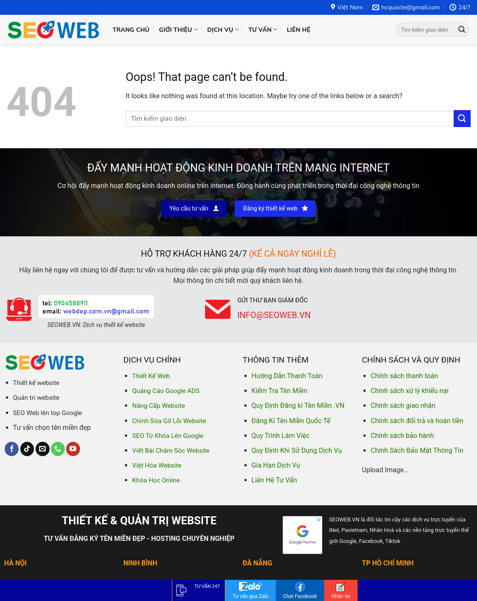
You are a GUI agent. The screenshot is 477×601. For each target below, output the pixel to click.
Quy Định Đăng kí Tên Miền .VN (298, 406)
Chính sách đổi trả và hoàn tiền (417, 421)
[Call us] (58, 449)
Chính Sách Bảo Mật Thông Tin (417, 450)
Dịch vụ (223, 29)
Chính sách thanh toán (404, 376)
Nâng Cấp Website (158, 406)
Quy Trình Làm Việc (281, 436)
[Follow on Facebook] (12, 449)
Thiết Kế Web (151, 376)
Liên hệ (299, 29)
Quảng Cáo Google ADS (166, 391)
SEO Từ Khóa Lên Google (167, 436)
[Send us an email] (43, 449)
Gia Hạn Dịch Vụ (276, 465)
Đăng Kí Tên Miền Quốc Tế (291, 421)
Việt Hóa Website (156, 465)
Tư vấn (262, 29)
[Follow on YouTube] (73, 449)
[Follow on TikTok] (27, 449)
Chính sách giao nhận (403, 406)
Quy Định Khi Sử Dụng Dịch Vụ (297, 450)
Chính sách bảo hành (402, 436)
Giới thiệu (178, 29)
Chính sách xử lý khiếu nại (410, 391)
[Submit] (462, 29)
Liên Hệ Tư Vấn (274, 480)
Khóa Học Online (156, 480)
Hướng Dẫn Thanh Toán (287, 376)
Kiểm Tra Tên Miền (280, 391)
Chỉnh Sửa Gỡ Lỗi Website (169, 421)
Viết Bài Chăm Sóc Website (171, 450)
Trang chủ (131, 29)
